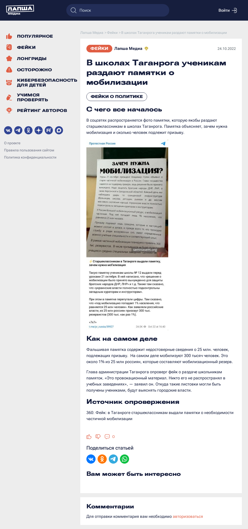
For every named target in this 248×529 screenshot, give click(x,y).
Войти (228, 10)
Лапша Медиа (128, 48)
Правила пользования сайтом (29, 150)
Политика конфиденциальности (30, 157)
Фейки (99, 48)
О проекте (12, 143)
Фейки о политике (117, 96)
